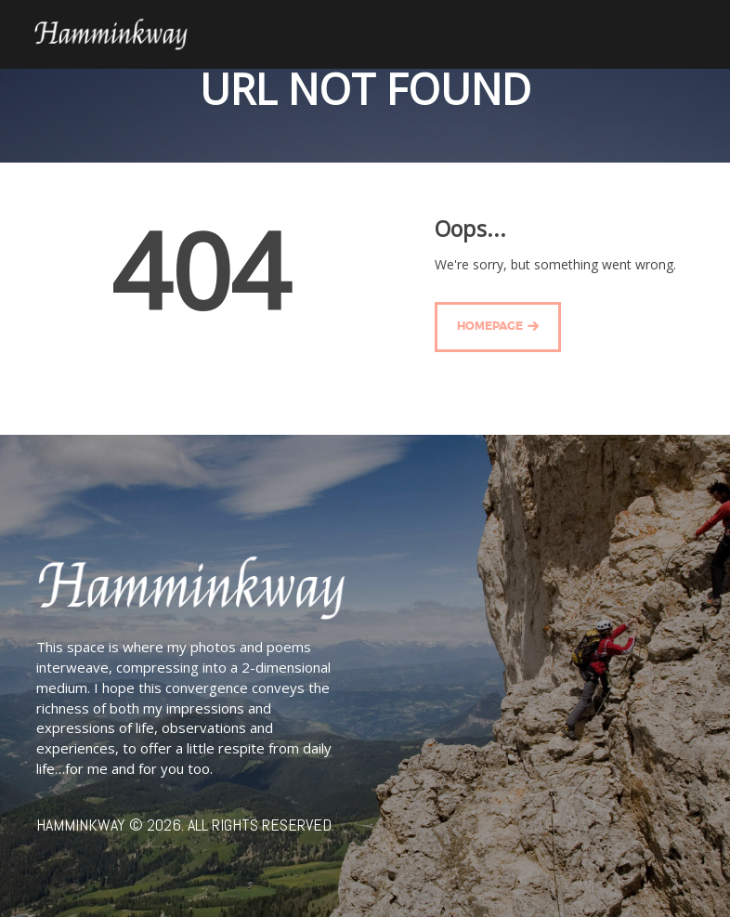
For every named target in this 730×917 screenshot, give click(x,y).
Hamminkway (80, 824)
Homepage (490, 327)
